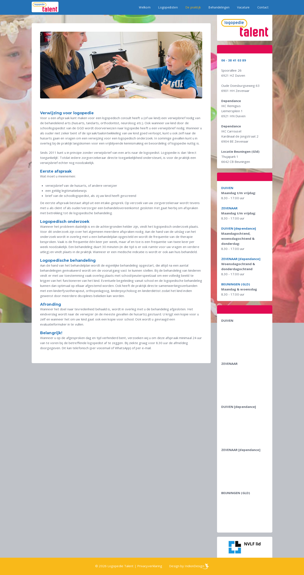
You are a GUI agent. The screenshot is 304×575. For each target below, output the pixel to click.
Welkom (145, 7)
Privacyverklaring (149, 566)
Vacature (243, 7)
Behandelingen (218, 7)
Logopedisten (168, 7)
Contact (263, 7)
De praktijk (193, 7)
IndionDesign (194, 566)
